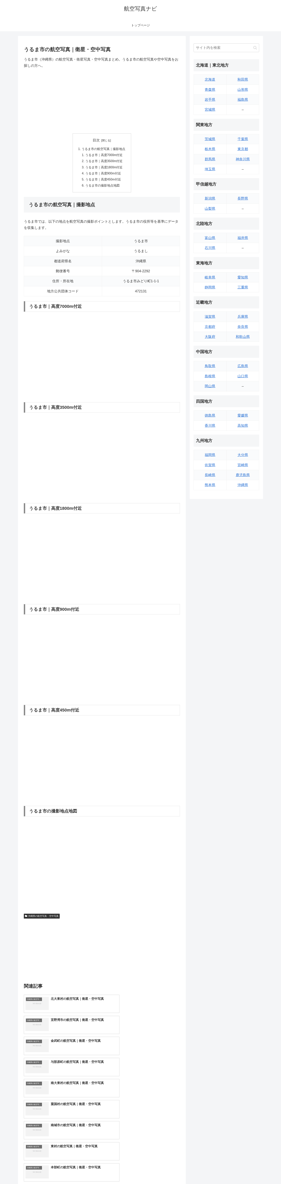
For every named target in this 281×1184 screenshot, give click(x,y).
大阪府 (210, 337)
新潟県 (210, 198)
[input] (226, 47)
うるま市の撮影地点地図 (102, 187)
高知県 (242, 426)
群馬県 (210, 159)
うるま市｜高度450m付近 (103, 180)
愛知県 (242, 277)
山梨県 (210, 209)
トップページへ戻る (215, 1171)
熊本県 (210, 485)
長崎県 (210, 475)
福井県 (242, 238)
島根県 (210, 376)
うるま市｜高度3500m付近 (104, 161)
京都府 (210, 327)
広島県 (242, 366)
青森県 (210, 90)
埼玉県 (210, 169)
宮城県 (210, 110)
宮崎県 (242, 465)
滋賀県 (210, 317)
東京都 (242, 149)
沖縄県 (242, 485)
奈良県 (242, 327)
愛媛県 (242, 415)
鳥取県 (210, 366)
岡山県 (210, 386)
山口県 (242, 376)
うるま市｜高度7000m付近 (104, 155)
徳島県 (210, 415)
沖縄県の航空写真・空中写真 (42, 917)
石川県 (210, 248)
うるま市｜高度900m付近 (103, 174)
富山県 (210, 238)
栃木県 (210, 149)
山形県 (242, 90)
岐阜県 (210, 277)
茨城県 (210, 139)
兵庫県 (242, 317)
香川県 (210, 426)
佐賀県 (210, 465)
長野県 (242, 198)
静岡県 (210, 287)
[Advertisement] (102, 101)
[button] (255, 48)
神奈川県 (243, 159)
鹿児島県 (243, 475)
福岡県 (210, 455)
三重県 (242, 287)
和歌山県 (243, 337)
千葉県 (242, 139)
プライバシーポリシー (245, 1171)
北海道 (210, 79)
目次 (96, 140)
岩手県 (210, 100)
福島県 (242, 100)
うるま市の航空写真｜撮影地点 (103, 149)
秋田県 (242, 79)
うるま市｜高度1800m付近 (104, 168)
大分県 (242, 455)
